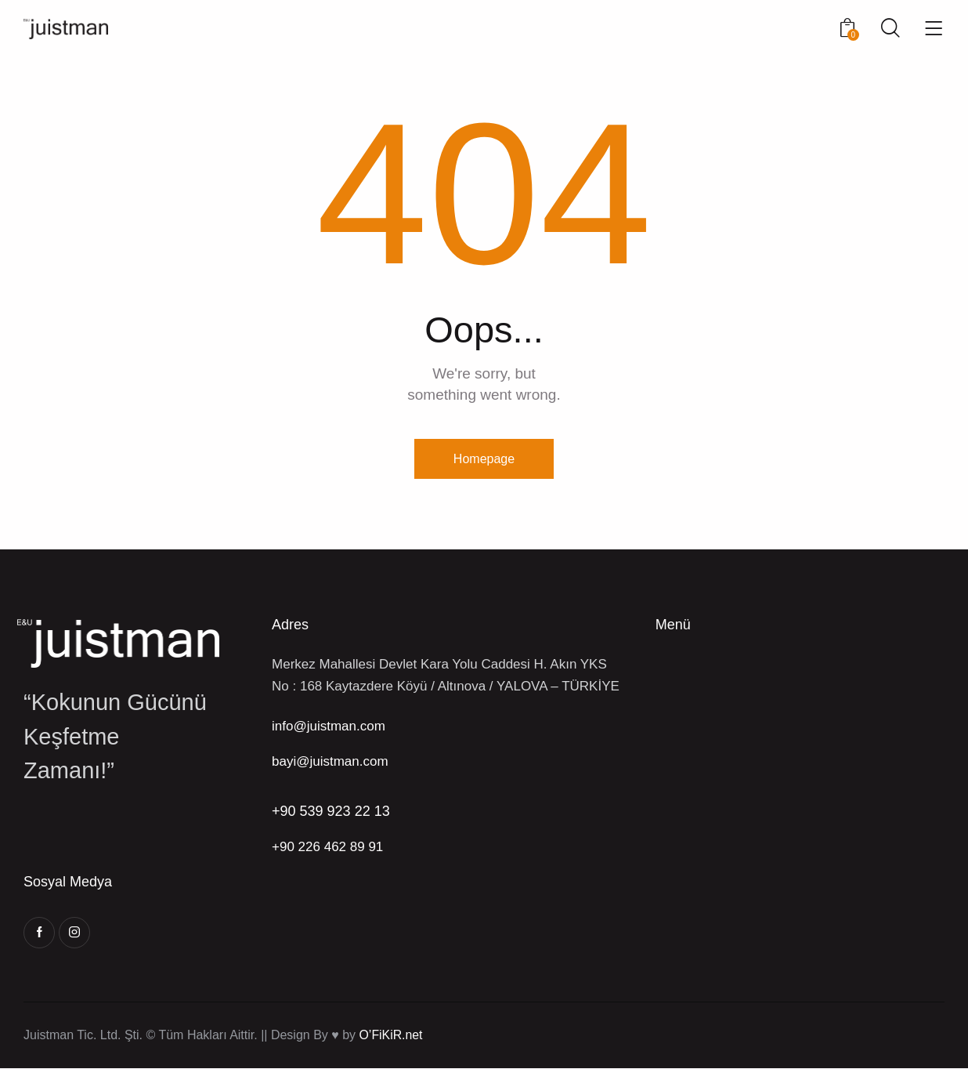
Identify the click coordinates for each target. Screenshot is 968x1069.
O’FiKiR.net (391, 1035)
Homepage (484, 459)
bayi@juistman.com (330, 762)
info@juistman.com (328, 726)
